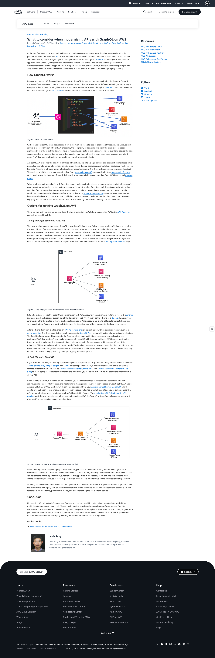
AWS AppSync (123, 212)
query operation (34, 333)
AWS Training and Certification (154, 59)
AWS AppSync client (73, 330)
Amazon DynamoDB (83, 172)
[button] (210, 3)
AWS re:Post (162, 601)
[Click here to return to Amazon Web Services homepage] (18, 13)
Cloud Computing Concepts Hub (32, 606)
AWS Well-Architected (150, 49)
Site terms (31, 648)
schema (129, 315)
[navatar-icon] (207, 3)
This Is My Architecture (151, 62)
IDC (57, 56)
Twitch (145, 97)
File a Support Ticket (166, 596)
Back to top (107, 633)
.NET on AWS (116, 601)
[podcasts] (184, 644)
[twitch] (175, 644)
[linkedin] (166, 644)
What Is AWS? (23, 590)
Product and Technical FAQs (76, 617)
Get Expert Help (164, 617)
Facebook (146, 91)
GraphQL (99, 59)
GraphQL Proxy (85, 333)
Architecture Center (72, 611)
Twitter (146, 88)
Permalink (31, 46)
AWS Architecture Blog (37, 34)
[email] (188, 644)
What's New (22, 617)
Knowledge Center (165, 606)
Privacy (19, 648)
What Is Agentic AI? (25, 601)
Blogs (56, 23)
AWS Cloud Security (26, 611)
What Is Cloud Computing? (29, 596)
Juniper (49, 365)
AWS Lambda (57, 90)
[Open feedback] (212, 329)
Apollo (30, 365)
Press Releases (23, 627)
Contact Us (161, 590)
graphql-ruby (39, 365)
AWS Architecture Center (151, 46)
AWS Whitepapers (148, 56)
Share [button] (42, 46)
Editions (68, 23)
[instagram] (170, 644)
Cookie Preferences (48, 648)
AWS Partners (69, 627)
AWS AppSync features (115, 241)
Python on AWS (117, 606)
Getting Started (70, 590)
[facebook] (162, 644)
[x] (157, 644)
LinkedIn (146, 94)
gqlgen (56, 365)
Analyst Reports (70, 622)
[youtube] (179, 644)
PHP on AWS (116, 617)
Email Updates (149, 100)
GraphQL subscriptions (93, 193)
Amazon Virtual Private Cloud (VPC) (106, 387)
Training (67, 596)
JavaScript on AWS (119, 622)
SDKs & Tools (116, 596)
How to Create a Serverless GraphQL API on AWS (51, 526)
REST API (108, 87)
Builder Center (117, 590)
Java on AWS (116, 611)
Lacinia (66, 365)
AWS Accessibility (164, 622)
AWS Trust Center (71, 601)
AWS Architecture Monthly (152, 53)
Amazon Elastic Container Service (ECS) (76, 368)
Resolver (115, 318)
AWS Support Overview (167, 611)
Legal (159, 627)
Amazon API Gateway (120, 172)
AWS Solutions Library (74, 606)
